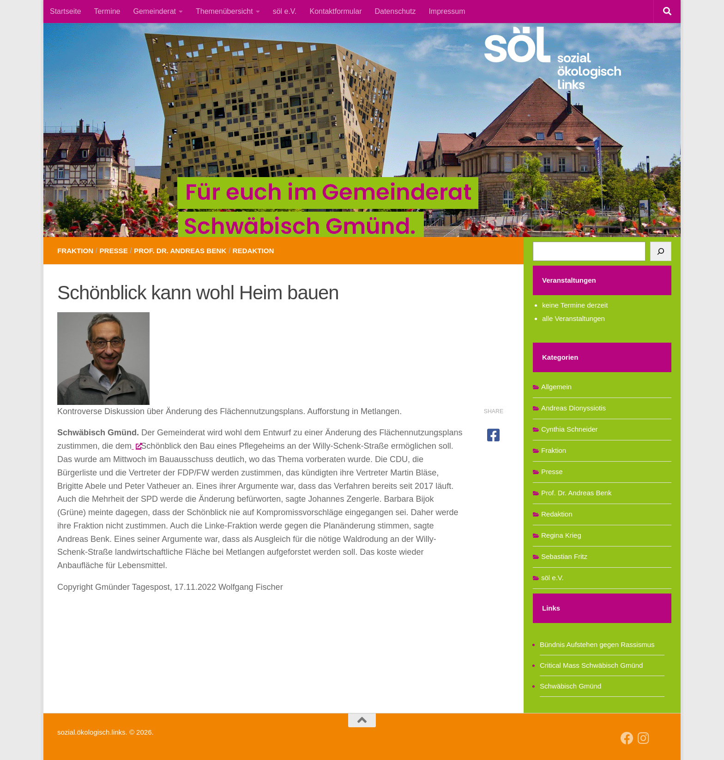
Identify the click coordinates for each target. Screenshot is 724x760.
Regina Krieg (561, 535)
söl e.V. (285, 11)
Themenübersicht (224, 11)
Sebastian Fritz (564, 556)
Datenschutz (395, 11)
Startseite (65, 11)
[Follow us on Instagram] (643, 738)
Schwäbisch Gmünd (570, 686)
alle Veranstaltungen (573, 318)
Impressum (446, 11)
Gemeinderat (154, 11)
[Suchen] (660, 251)
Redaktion (264, 251)
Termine (107, 11)
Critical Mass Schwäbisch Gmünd (591, 665)
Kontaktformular (336, 11)
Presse (117, 251)
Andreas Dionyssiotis (573, 408)
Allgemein (556, 387)
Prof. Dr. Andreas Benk (186, 251)
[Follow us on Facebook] (627, 738)
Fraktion (76, 251)
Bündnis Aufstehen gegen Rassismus (597, 644)
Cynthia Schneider (569, 429)
